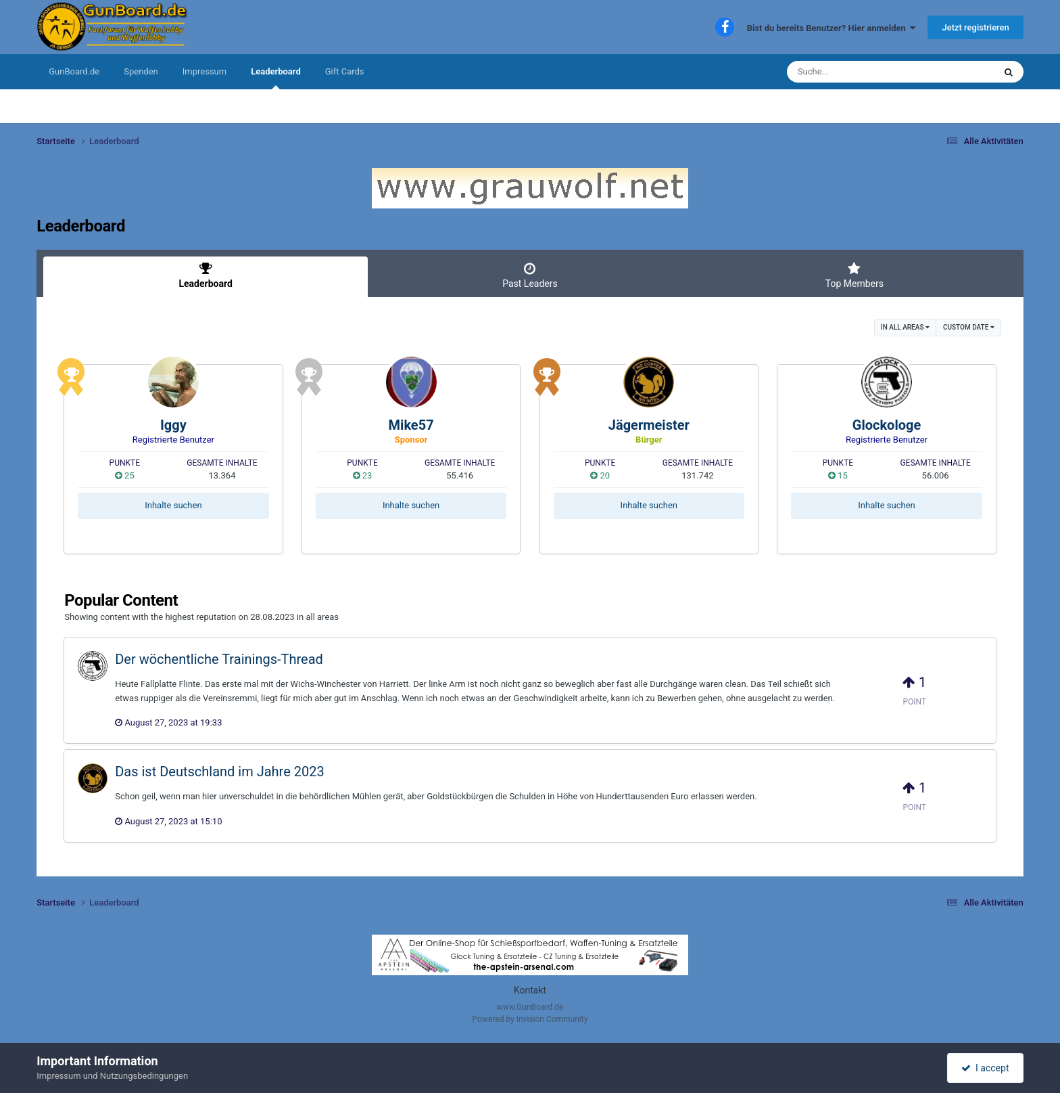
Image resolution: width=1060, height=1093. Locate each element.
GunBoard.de (74, 71)
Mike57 (411, 425)
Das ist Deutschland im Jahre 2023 (219, 771)
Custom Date (968, 327)
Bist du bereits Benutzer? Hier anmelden (831, 28)
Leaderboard (276, 77)
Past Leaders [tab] (530, 275)
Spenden (141, 71)
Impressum (204, 71)
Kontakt (530, 990)
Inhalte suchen (173, 505)
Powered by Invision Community (530, 1019)
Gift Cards (344, 71)
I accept (985, 1068)
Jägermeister (649, 425)
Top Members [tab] (854, 275)
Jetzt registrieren (975, 27)
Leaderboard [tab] (205, 275)
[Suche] (864, 72)
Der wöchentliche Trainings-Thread (219, 659)
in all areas (905, 327)
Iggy (173, 425)
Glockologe (886, 425)
